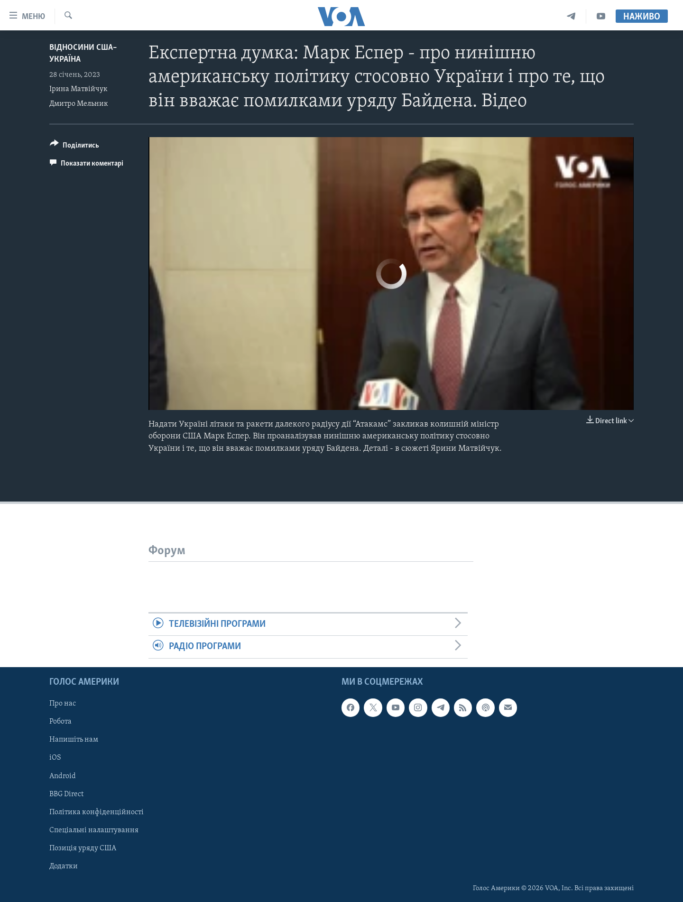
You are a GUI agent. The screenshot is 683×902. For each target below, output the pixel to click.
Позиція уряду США (82, 848)
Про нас (62, 703)
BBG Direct (66, 794)
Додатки (63, 866)
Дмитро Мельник (78, 104)
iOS (55, 758)
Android (62, 776)
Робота (60, 721)
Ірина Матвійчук (78, 89)
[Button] (74, 147)
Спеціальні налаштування (93, 830)
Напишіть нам (73, 740)
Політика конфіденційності (96, 812)
